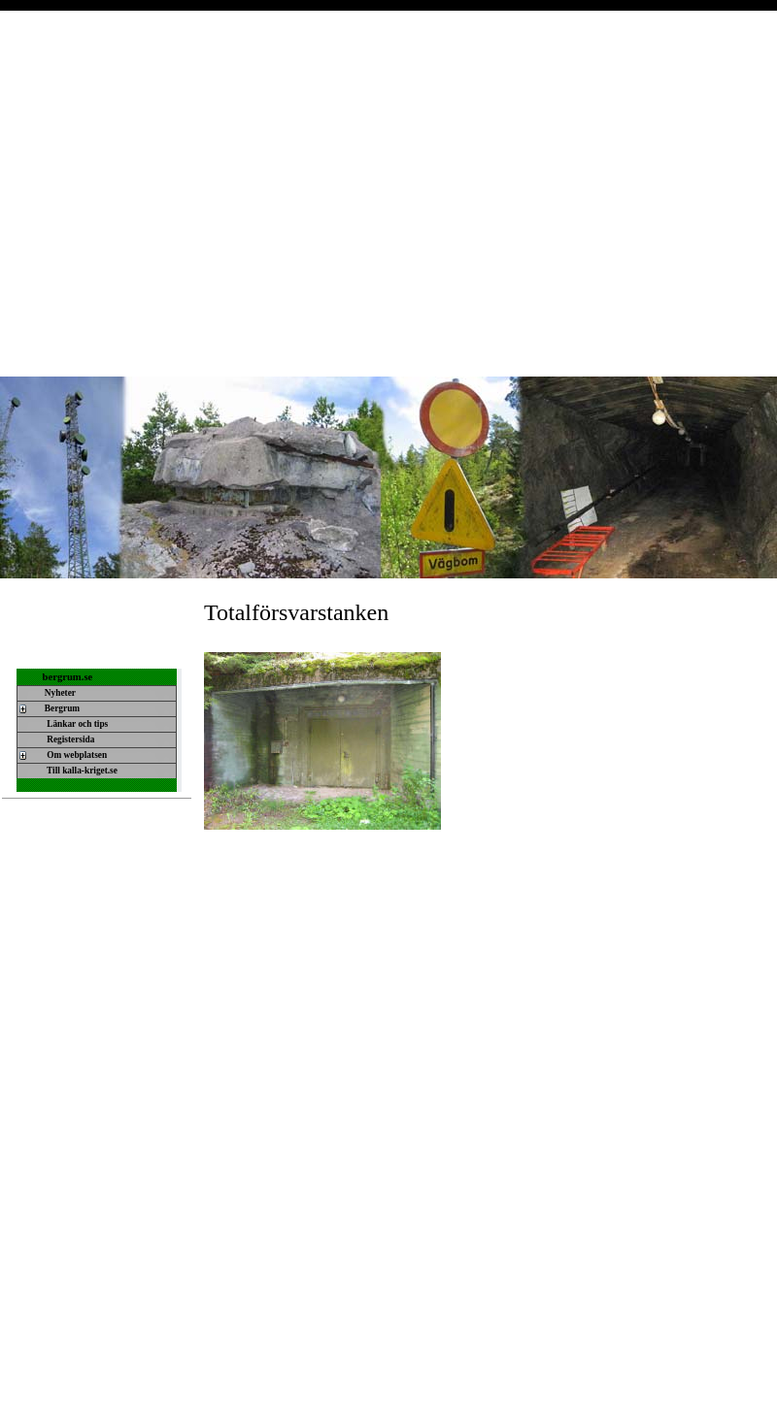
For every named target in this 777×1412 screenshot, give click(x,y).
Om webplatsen (75, 755)
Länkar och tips (76, 724)
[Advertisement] (182, 193)
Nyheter (59, 693)
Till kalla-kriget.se (80, 770)
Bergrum (62, 708)
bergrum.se (68, 677)
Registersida (69, 739)
